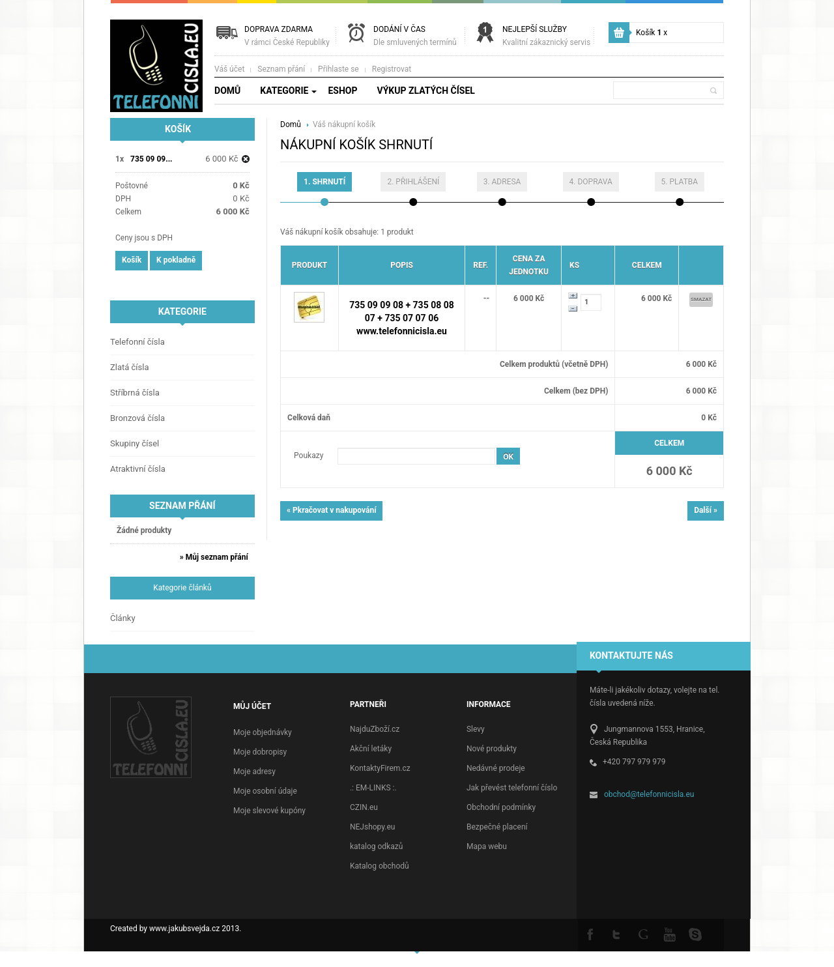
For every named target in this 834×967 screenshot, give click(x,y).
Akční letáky (371, 748)
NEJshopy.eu (372, 826)
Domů (291, 124)
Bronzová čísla (137, 418)
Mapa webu (487, 846)
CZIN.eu (364, 807)
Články (123, 618)
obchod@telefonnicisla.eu (649, 794)
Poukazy (308, 455)
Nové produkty (492, 748)
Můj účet (252, 706)
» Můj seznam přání (214, 557)
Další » (705, 510)
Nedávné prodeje (496, 768)
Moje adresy (254, 771)
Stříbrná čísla (135, 392)
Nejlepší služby (546, 36)
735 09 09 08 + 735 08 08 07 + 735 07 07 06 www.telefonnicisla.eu (401, 318)
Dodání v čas (415, 36)
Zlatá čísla (129, 367)
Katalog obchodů (379, 866)
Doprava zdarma (287, 36)
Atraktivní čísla (137, 469)
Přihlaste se (338, 69)
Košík (651, 32)
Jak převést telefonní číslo (512, 787)
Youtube (669, 933)
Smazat (701, 299)
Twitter (617, 933)
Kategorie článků (182, 587)
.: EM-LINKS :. (373, 787)
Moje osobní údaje (265, 791)
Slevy (476, 729)
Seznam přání (281, 69)
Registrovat (391, 69)
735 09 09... (151, 159)
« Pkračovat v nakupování (331, 510)
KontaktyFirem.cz (380, 768)
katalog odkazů (376, 846)
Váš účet (229, 69)
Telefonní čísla (137, 342)
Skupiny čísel (134, 443)
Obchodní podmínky (501, 807)
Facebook (591, 933)
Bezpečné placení (497, 826)
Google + (643, 933)
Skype (695, 933)
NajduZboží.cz (374, 729)
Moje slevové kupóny (269, 810)
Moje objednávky (262, 732)
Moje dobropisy (260, 752)
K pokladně (175, 260)
